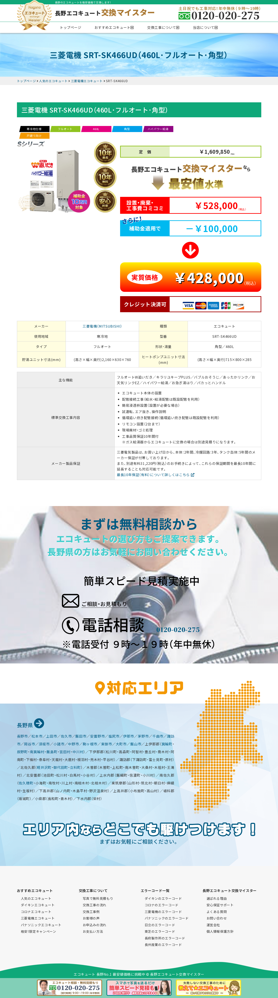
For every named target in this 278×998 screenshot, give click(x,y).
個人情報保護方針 (220, 930)
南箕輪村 (37, 751)
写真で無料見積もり (98, 897)
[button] (114, 27)
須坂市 (44, 743)
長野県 (33, 723)
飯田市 (80, 735)
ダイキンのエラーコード (163, 897)
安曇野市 (97, 735)
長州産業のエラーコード (163, 944)
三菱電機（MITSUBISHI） (102, 326)
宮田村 (65, 751)
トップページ (70, 27)
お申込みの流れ (94, 924)
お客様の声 (91, 917)
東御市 (106, 743)
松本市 (37, 735)
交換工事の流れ (94, 904)
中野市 (73, 743)
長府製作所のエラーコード (165, 937)
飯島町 (52, 751)
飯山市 (135, 743)
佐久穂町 (26, 782)
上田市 (51, 735)
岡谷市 (29, 743)
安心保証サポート (220, 904)
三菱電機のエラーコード (163, 911)
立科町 (75, 766)
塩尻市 (113, 735)
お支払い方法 (93, 930)
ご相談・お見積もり (118, 599)
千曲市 (158, 735)
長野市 (22, 735)
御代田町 (60, 766)
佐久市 (66, 735)
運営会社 (213, 924)
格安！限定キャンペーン (38, 930)
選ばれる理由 (217, 897)
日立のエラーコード (160, 924)
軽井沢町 (44, 766)
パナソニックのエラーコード (167, 917)
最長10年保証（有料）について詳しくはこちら (153, 474)
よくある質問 (217, 911)
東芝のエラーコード (160, 930)
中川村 (78, 751)
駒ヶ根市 (90, 743)
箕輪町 (167, 743)
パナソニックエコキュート (41, 924)
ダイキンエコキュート (38, 904)
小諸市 (59, 743)
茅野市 (143, 735)
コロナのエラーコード (162, 904)
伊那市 (128, 735)
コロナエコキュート (36, 911)
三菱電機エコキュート (38, 917)
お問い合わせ (217, 917)
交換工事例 (91, 911)
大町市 (121, 743)
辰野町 (22, 751)
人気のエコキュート (36, 897)
